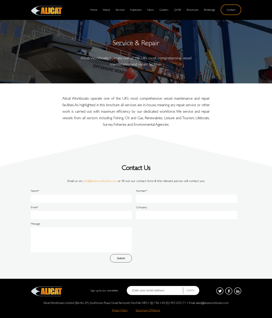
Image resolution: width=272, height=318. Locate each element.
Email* (34, 207)
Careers (163, 9)
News (150, 9)
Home (93, 9)
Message (35, 223)
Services (120, 9)
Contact (230, 9)
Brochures (192, 9)
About (106, 9)
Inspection (136, 9)
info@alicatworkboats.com (100, 181)
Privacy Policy (120, 310)
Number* (141, 190)
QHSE (177, 9)
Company (141, 207)
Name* (35, 190)
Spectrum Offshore (148, 310)
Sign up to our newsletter (104, 290)
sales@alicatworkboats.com (212, 303)
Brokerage (209, 9)
